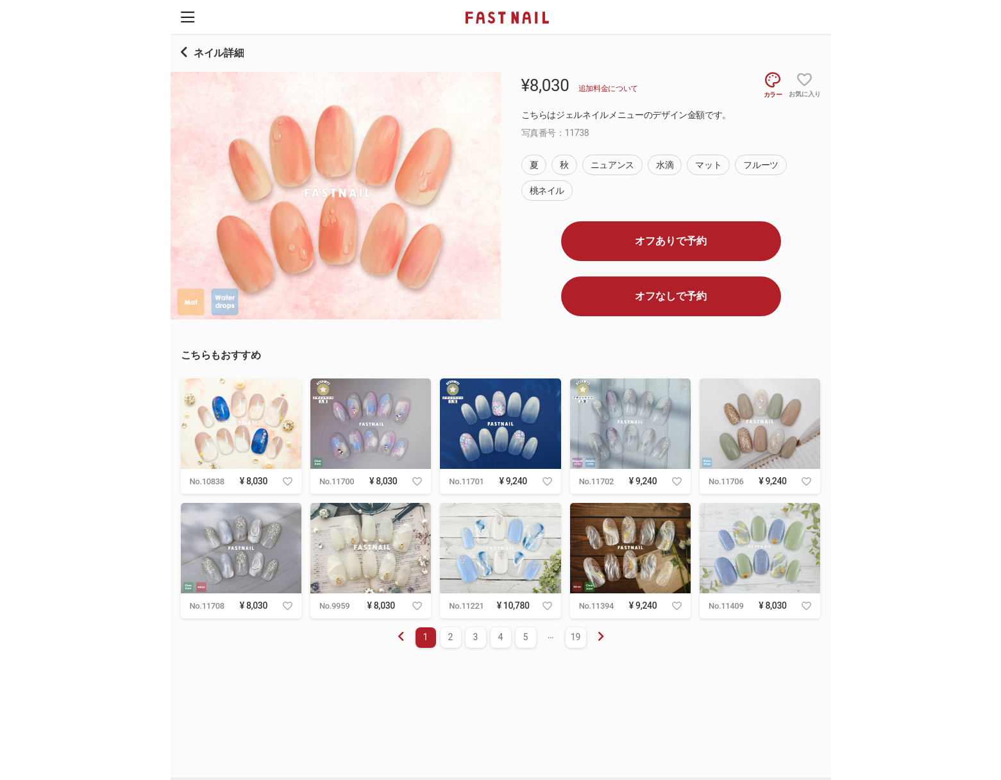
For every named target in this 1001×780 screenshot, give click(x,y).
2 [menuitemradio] (450, 637)
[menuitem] (601, 637)
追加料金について (608, 88)
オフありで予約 (671, 241)
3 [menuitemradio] (475, 637)
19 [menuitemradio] (576, 637)
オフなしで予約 (671, 296)
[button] (187, 17)
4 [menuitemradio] (500, 637)
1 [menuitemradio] (425, 637)
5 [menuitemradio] (525, 637)
